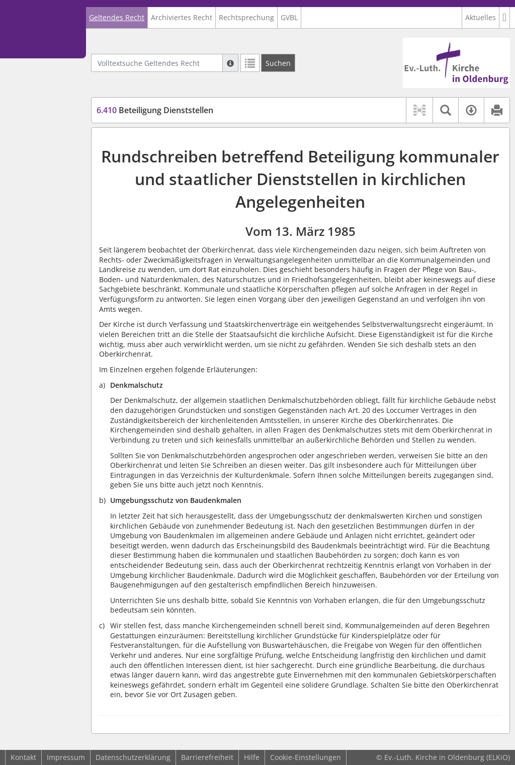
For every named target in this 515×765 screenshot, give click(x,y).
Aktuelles (480, 17)
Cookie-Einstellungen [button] (305, 757)
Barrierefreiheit (207, 757)
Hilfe (252, 757)
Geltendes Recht (116, 17)
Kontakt (23, 757)
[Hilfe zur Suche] (230, 63)
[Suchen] (278, 63)
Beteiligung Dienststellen (155, 110)
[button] (504, 17)
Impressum (66, 757)
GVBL (289, 17)
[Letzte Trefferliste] (250, 63)
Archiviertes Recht (181, 17)
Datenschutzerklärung (133, 757)
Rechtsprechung (246, 17)
